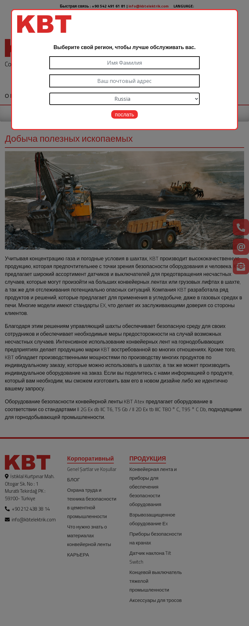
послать (124, 114)
